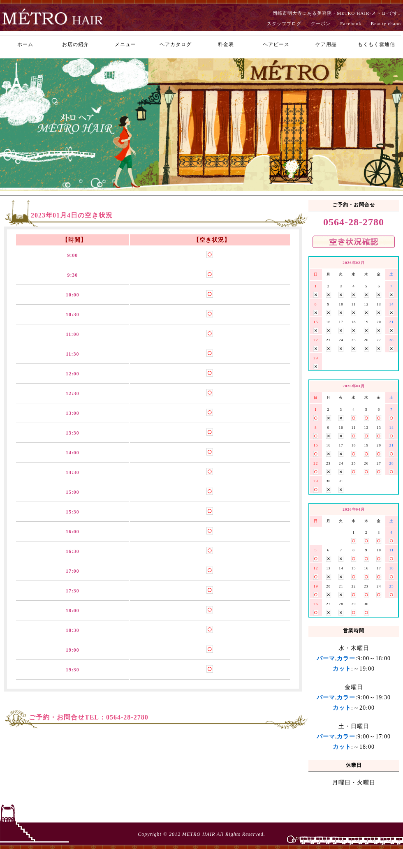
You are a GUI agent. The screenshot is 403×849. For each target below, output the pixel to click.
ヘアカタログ (176, 44)
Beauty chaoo (386, 23)
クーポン (321, 23)
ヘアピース (276, 44)
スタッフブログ (284, 23)
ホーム (25, 44)
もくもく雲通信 (376, 44)
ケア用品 (326, 44)
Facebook (350, 23)
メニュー (125, 44)
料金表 (226, 44)
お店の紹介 (75, 44)
